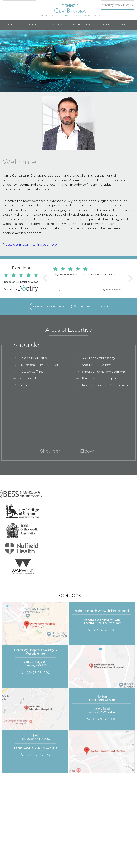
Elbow (87, 450)
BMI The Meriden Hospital (35, 738)
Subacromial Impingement (39, 365)
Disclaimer (28, 803)
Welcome (19, 161)
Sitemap (61, 803)
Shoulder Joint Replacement (103, 371)
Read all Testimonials (48, 306)
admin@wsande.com (117, 5)
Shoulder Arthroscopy (98, 358)
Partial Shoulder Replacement (105, 378)
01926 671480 (101, 630)
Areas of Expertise (68, 330)
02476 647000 (35, 755)
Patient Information (80, 24)
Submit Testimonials (89, 306)
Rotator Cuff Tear (32, 371)
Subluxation (28, 385)
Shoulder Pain (30, 378)
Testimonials (103, 24)
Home (11, 24)
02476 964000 (35, 673)
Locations (68, 595)
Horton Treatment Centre (101, 699)
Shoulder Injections (96, 365)
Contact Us (125, 24)
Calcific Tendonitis (33, 358)
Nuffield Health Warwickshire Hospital (101, 612)
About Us (34, 24)
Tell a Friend (100, 803)
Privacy (46, 803)
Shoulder (27, 345)
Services (57, 24)
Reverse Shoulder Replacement (105, 385)
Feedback (79, 803)
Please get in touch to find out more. (30, 244)
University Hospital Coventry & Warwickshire (35, 652)
